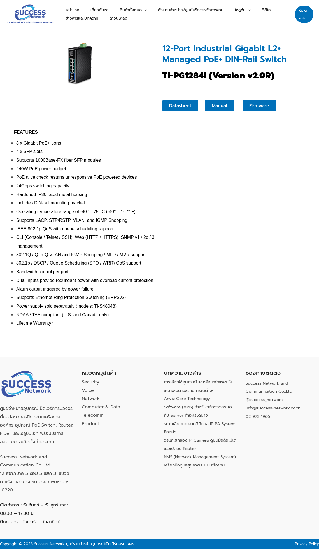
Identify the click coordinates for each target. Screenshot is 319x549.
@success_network (266, 399)
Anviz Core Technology (189, 398)
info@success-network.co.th (276, 408)
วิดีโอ (235, 7)
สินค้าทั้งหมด (119, 7)
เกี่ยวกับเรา (91, 7)
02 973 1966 (259, 416)
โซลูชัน (217, 7)
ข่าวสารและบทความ (262, 7)
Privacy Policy (306, 544)
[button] (130, 7)
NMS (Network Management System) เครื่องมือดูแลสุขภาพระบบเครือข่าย (197, 465)
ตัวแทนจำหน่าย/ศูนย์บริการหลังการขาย (171, 7)
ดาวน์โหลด (72, 21)
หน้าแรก (69, 7)
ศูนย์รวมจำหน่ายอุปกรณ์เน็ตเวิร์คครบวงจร (100, 544)
